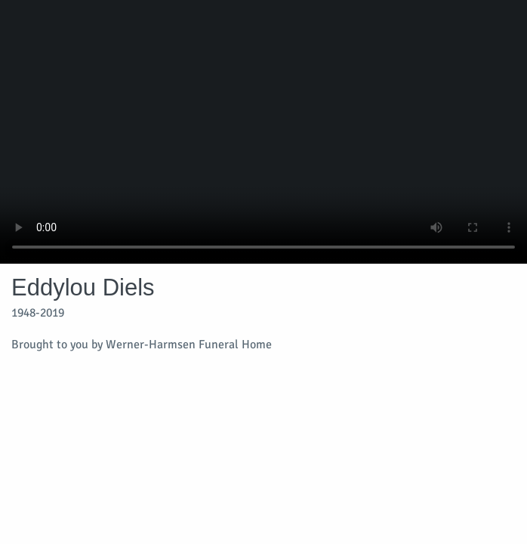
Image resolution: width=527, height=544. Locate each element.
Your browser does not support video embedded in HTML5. (263, 132)
